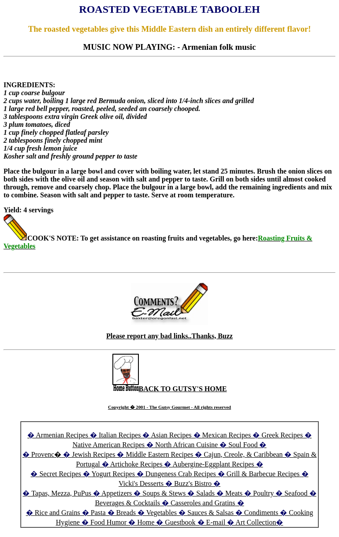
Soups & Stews (164, 493)
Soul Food (242, 444)
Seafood (295, 493)
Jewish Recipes (94, 454)
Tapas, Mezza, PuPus (61, 493)
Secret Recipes (60, 474)
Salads (205, 493)
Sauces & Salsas (210, 512)
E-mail (216, 522)
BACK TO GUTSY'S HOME (169, 389)
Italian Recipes (121, 435)
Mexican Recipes (227, 435)
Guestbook (180, 522)
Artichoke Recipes (136, 464)
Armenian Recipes (62, 435)
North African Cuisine (186, 444)
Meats (233, 493)
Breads (126, 512)
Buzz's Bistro (193, 483)
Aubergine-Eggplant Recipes (213, 464)
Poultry (263, 493)
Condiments (261, 512)
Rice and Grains (57, 512)
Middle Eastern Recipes (160, 454)
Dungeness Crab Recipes (180, 474)
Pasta (98, 512)
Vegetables (161, 512)
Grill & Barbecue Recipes (264, 474)
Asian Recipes (171, 435)
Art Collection (255, 522)
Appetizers (117, 493)
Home (145, 522)
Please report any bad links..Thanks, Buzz (169, 336)
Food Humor (109, 522)
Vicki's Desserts (142, 483)
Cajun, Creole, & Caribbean (243, 454)
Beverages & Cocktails (128, 503)
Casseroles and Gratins (203, 503)
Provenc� (46, 454)
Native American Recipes (109, 444)
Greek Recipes (282, 435)
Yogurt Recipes (112, 474)
